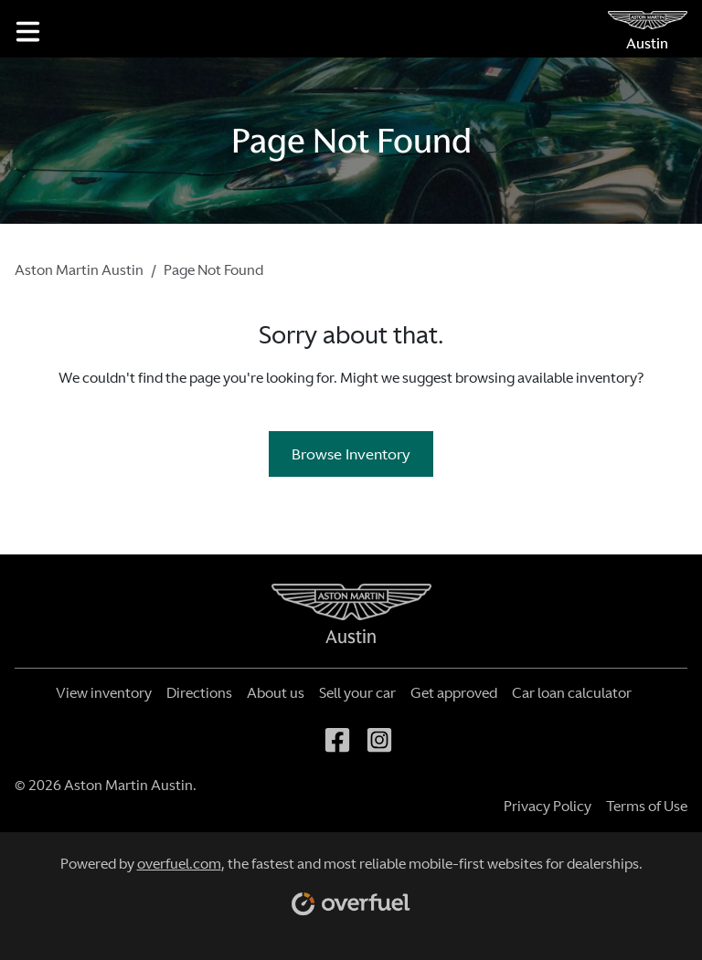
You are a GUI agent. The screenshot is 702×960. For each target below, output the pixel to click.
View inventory (104, 692)
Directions (199, 692)
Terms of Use (646, 806)
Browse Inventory (351, 454)
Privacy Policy (547, 806)
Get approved (453, 692)
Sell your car (357, 692)
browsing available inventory (546, 377)
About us (275, 692)
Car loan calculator (572, 692)
